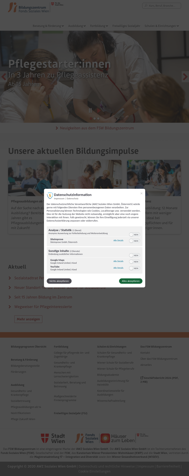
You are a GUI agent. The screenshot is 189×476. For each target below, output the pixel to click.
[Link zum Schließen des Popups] (141, 193)
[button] (131, 234)
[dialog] (94, 238)
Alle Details (118, 240)
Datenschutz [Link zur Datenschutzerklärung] (72, 198)
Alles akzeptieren (130, 281)
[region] (94, 250)
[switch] (135, 234)
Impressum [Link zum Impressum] (59, 198)
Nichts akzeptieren (59, 281)
